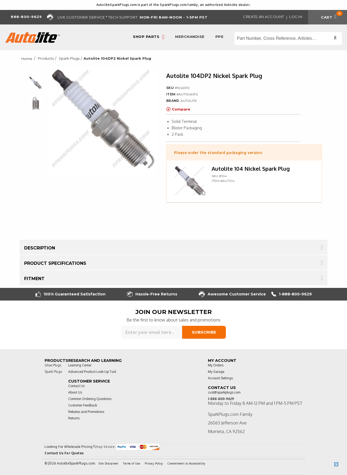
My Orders (215, 365)
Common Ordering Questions (89, 399)
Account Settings (220, 378)
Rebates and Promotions (86, 412)
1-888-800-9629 (291, 294)
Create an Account (263, 17)
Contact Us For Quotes (64, 453)
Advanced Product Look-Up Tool (92, 372)
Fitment (34, 278)
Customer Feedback (82, 405)
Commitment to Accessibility (186, 463)
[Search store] (288, 38)
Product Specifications (55, 263)
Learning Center (79, 365)
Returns (73, 418)
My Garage (216, 372)
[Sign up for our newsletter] (151, 332)
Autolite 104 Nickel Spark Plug (251, 168)
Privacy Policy (154, 463)
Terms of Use (131, 463)
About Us (75, 392)
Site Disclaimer (108, 463)
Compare (178, 109)
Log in (295, 17)
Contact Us (76, 386)
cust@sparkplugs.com (224, 392)
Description (39, 248)
